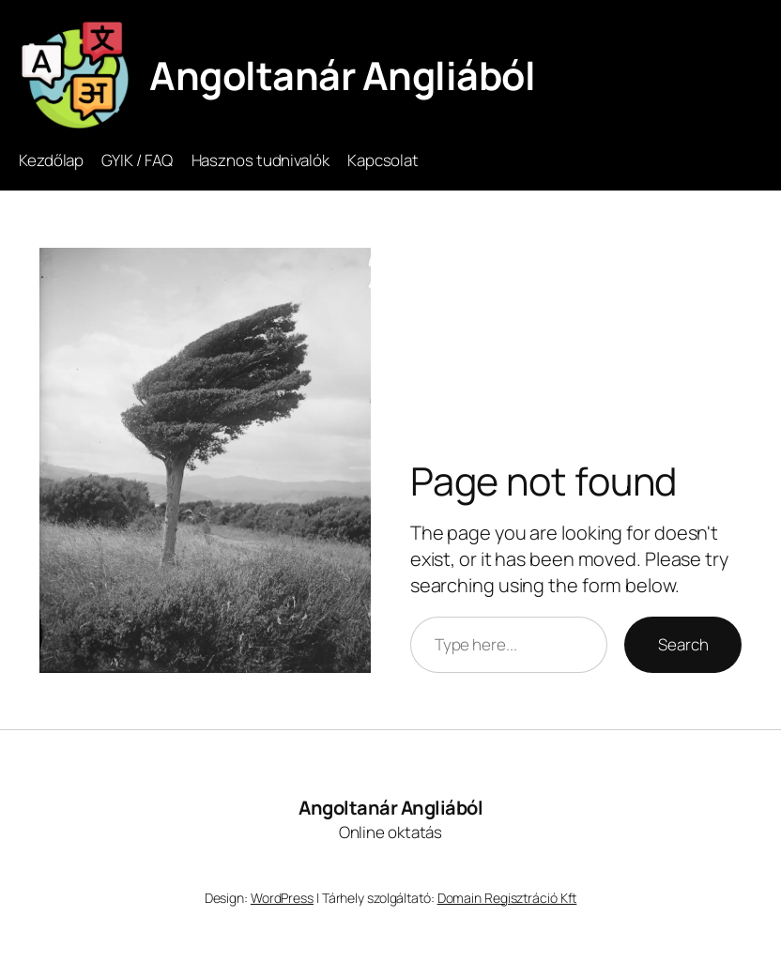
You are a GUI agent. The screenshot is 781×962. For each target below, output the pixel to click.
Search (683, 644)
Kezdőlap (51, 160)
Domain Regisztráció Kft (507, 898)
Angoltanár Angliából (342, 75)
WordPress (282, 898)
